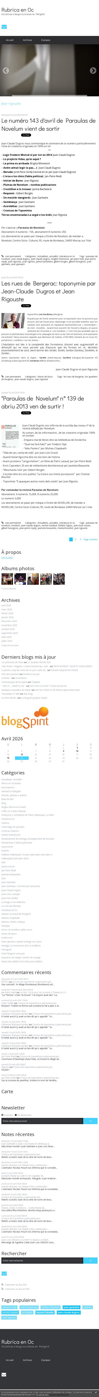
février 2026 (7, 613)
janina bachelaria (44, 261)
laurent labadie (45, 1312)
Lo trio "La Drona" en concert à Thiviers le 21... (43, 992)
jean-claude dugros (40, 258)
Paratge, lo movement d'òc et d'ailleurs (21, 945)
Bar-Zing (28, 693)
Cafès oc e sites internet (13, 811)
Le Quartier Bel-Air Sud (39, 662)
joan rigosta (28, 261)
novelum (15, 525)
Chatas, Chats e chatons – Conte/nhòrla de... (23, 1207)
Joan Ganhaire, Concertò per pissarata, (20, 886)
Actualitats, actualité (48, 256)
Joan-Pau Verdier (9, 898)
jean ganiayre (18, 264)
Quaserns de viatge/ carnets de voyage (21, 957)
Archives (27, 40)
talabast (88, 1307)
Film (3, 862)
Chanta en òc (8, 819)
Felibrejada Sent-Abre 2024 (14, 858)
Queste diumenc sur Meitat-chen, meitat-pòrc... (25, 1165)
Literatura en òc (67, 256)
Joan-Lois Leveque (10, 894)
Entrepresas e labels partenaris (16, 842)
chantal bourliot (65, 528)
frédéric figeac (65, 525)
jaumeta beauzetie (47, 528)
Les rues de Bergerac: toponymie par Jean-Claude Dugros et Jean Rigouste (48, 291)
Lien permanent (11, 256)
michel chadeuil (49, 525)
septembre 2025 (9, 633)
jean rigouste (14, 261)
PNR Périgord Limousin (13, 953)
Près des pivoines (10, 674)
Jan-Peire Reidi (8, 870)
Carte (7, 1091)
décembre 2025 (9, 621)
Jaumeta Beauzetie (10, 874)
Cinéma (5, 823)
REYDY (4, 981)
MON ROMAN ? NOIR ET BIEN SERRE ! (73, 666)
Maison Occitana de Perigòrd (15, 914)
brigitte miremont (60, 258)
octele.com (7, 937)
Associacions (7, 787)
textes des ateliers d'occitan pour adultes (21, 961)
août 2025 (6, 637)
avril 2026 (6, 605)
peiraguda (27, 1312)
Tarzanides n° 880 (10, 693)
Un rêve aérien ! (9, 697)
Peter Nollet (7, 1003)
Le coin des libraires (11, 906)
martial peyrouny (29, 1307)
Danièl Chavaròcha (10, 835)
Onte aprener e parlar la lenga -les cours (21, 941)
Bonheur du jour (31, 674)
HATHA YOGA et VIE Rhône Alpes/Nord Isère (57, 689)
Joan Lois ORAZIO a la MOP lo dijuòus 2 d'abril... (25, 1239)
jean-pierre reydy (27, 528)
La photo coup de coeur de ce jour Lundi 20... (24, 670)
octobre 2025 (8, 629)
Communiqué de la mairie (14, 682)
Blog (3, 803)
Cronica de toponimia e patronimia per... (33, 981)
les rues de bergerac (74, 376)
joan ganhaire (71, 1307)
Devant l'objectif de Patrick (64, 670)
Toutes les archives (10, 645)
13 (22, 754)
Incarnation (21, 678)
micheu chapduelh (50, 1307)
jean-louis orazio (82, 525)
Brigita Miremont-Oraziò (13, 807)
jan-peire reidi (77, 258)
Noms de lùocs (45, 376)
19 (8, 757)
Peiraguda (6, 949)
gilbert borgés (61, 261)
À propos (45, 40)
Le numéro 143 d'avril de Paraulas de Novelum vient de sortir (48, 124)
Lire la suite (7, 557)
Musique (5, 926)
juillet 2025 (6, 641)
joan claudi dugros (20, 258)
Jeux (3, 878)
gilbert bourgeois (77, 261)
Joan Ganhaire (8, 882)
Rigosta (5, 1067)
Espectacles (7, 846)
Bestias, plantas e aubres (14, 795)
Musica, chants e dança (13, 922)
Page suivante (91, 539)
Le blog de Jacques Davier (34, 697)
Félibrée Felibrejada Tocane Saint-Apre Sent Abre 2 (26, 854)
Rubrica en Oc (17, 9)
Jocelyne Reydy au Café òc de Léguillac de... (23, 1175)
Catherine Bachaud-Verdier (14, 1013)
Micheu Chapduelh (10, 918)
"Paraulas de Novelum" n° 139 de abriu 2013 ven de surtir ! (42, 402)
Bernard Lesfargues (11, 791)
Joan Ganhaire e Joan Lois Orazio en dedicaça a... (25, 1143)
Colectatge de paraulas (12, 827)
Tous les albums (8, 588)
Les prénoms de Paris (12, 662)
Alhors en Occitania (11, 783)
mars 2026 (6, 609)
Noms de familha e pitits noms (16, 929)
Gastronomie (8, 866)
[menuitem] (9, 40)
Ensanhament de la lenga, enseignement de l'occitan (27, 839)
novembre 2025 (9, 625)
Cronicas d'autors (10, 831)
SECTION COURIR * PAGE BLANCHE (48, 685)
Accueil (9, 40)
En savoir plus (42, 1394)
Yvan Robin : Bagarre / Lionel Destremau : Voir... (25, 666)
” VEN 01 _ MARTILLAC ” (13, 685)
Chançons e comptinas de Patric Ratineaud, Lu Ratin (27, 815)
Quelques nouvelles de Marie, (16, 689)
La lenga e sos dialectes (13, 902)
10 (77, 751)
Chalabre (35, 682)
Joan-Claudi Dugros (11, 890)
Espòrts (5, 850)
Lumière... (6, 678)
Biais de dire (7, 799)
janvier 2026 (7, 617)
